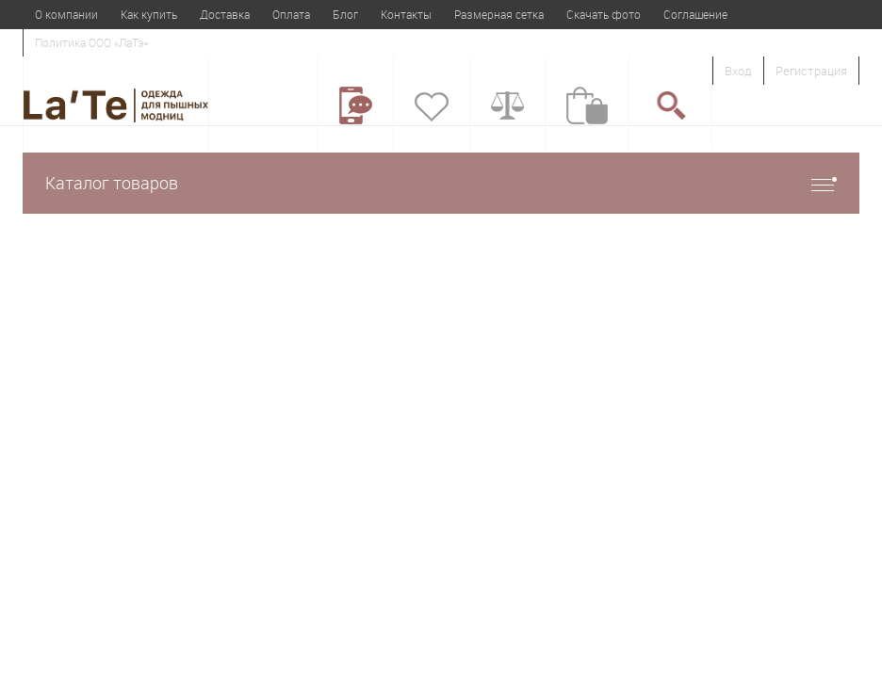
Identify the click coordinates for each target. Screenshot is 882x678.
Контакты (406, 14)
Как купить (149, 14)
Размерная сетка (499, 14)
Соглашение (695, 14)
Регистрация (811, 70)
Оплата (291, 14)
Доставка (225, 14)
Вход (738, 70)
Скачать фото (603, 14)
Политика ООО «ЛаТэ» (91, 42)
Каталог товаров (441, 183)
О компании (66, 14)
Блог (345, 14)
